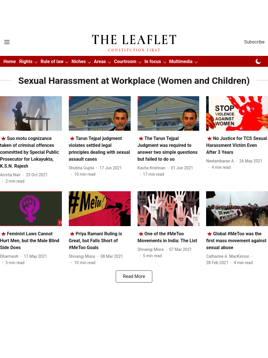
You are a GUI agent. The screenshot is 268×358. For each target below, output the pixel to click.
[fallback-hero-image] (31, 113)
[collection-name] (134, 80)
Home (9, 61)
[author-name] (11, 175)
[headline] (29, 152)
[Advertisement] (134, 9)
